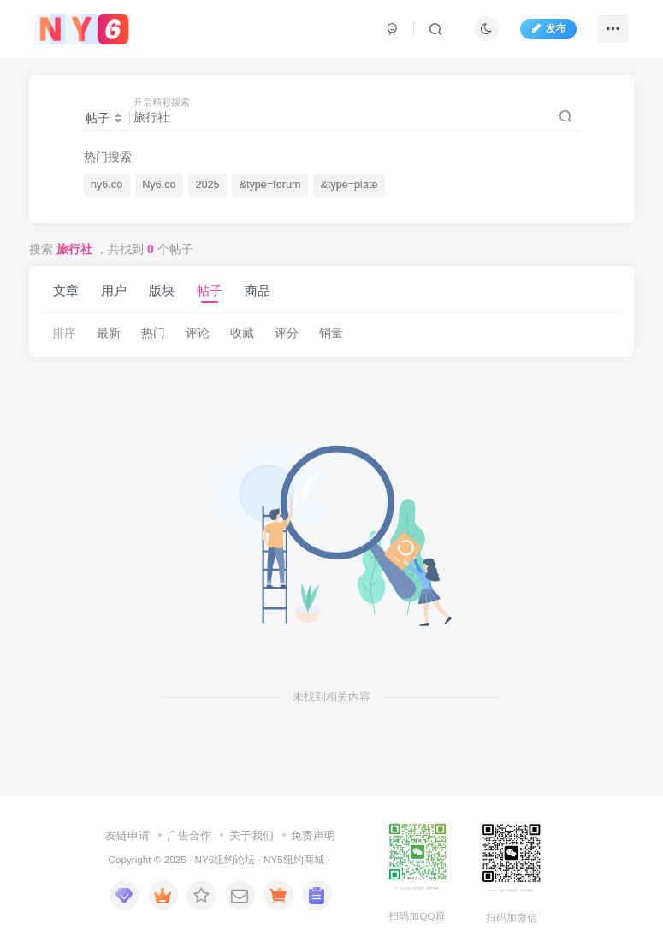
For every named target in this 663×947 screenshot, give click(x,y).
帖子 (209, 290)
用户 (114, 290)
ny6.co (106, 185)
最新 (109, 333)
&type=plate (349, 185)
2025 (208, 185)
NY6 (204, 859)
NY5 (273, 859)
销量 (331, 333)
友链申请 (127, 835)
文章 (66, 290)
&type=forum (270, 185)
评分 (287, 333)
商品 (257, 290)
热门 (153, 333)
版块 (162, 290)
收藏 (242, 333)
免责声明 (313, 835)
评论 (198, 333)
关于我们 (251, 835)
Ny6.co (158, 185)
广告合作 (189, 835)
